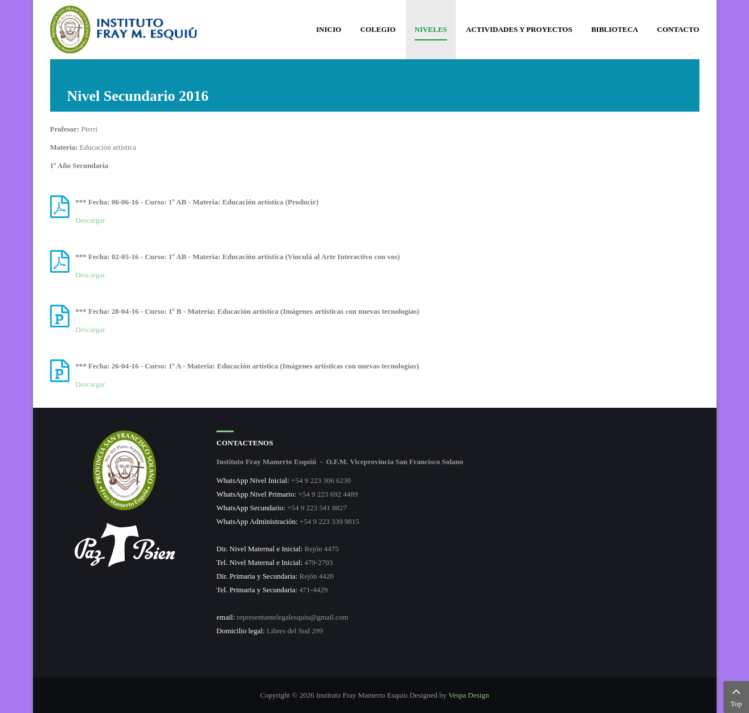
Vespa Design (468, 695)
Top (736, 696)
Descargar (90, 220)
